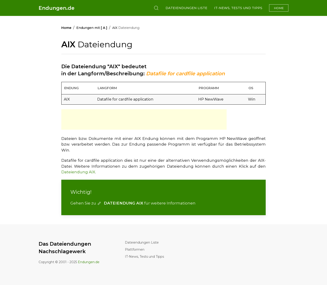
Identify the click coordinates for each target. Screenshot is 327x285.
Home (279, 8)
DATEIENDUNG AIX (120, 203)
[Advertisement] (144, 119)
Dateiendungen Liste (186, 8)
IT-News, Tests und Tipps (238, 8)
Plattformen (134, 249)
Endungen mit (91, 28)
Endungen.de (56, 8)
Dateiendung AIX (78, 172)
